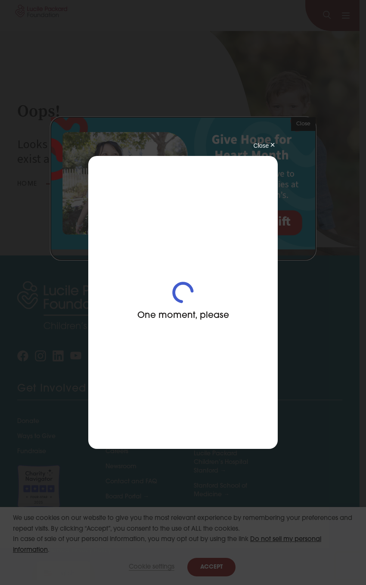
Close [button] (303, 124)
